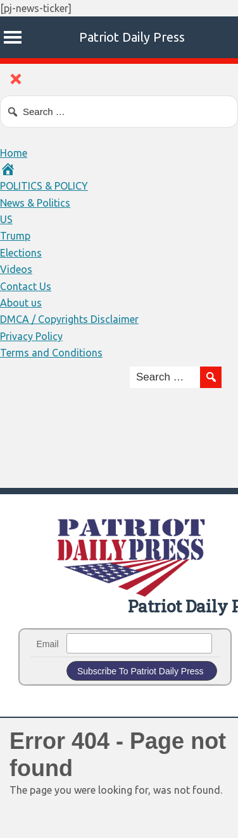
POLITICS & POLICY (44, 185)
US (6, 219)
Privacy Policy (31, 336)
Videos (16, 269)
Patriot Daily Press (132, 37)
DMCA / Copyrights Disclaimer (69, 319)
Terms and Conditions (51, 352)
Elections (21, 252)
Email (48, 644)
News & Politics (35, 203)
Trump (15, 235)
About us (21, 302)
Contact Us (25, 286)
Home (13, 153)
